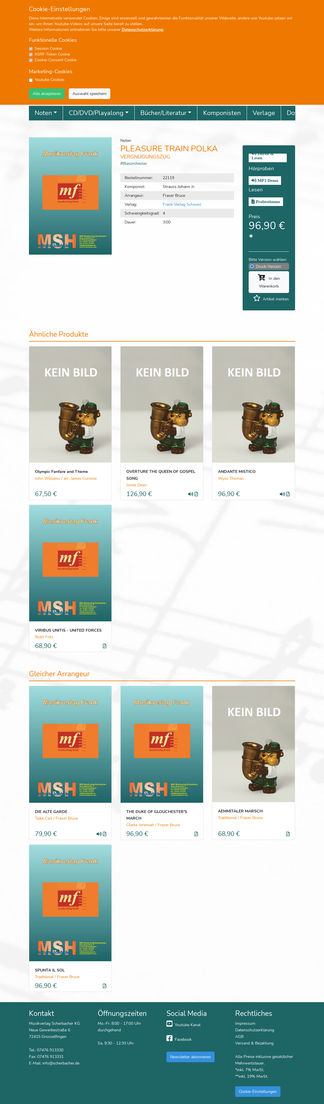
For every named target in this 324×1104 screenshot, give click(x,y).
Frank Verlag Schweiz (182, 204)
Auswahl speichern (89, 93)
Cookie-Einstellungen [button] (258, 1091)
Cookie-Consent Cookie (55, 60)
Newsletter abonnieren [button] (190, 1057)
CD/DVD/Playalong (96, 113)
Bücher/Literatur (163, 113)
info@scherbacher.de (60, 1063)
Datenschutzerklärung (142, 29)
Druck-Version (268, 266)
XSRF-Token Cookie (52, 54)
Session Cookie (48, 48)
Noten (43, 113)
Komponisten (222, 113)
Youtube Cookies (49, 79)
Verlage (264, 113)
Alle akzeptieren (47, 93)
